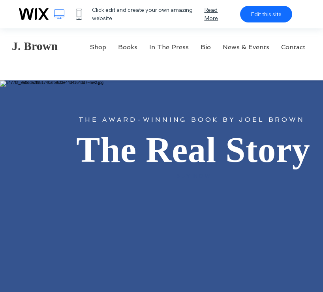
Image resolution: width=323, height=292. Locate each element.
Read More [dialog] (211, 14)
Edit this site (266, 14)
